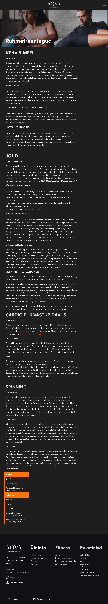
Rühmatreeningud (12, 484)
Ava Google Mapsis (17, 582)
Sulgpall (83, 567)
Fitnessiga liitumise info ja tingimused (14, 489)
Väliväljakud (10, 500)
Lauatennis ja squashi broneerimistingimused (14, 514)
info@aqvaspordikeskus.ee (17, 572)
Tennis (83, 558)
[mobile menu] (104, 5)
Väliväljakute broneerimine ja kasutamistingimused (16, 521)
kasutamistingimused (89, 576)
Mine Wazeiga (15, 577)
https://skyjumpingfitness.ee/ (33, 334)
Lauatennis (10, 509)
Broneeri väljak (36, 561)
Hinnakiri (34, 564)
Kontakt (33, 567)
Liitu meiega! (36, 555)
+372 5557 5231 (13, 569)
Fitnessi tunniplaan (38, 558)
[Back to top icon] (101, 598)
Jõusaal (8, 479)
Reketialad (11, 495)
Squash (8, 504)
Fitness (9, 474)
